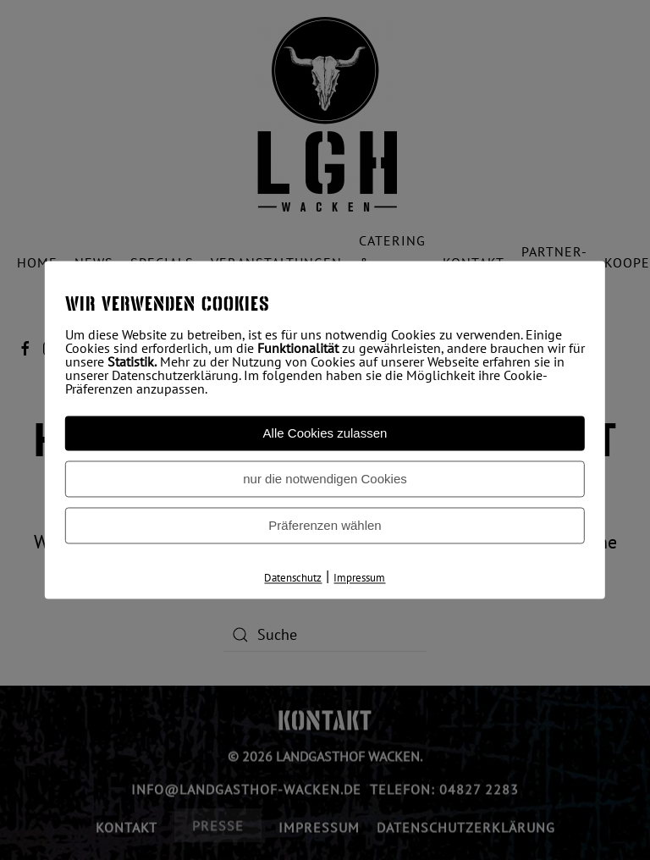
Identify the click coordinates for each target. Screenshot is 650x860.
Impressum (359, 578)
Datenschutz (293, 578)
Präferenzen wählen (324, 525)
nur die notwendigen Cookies (324, 478)
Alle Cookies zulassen (325, 433)
